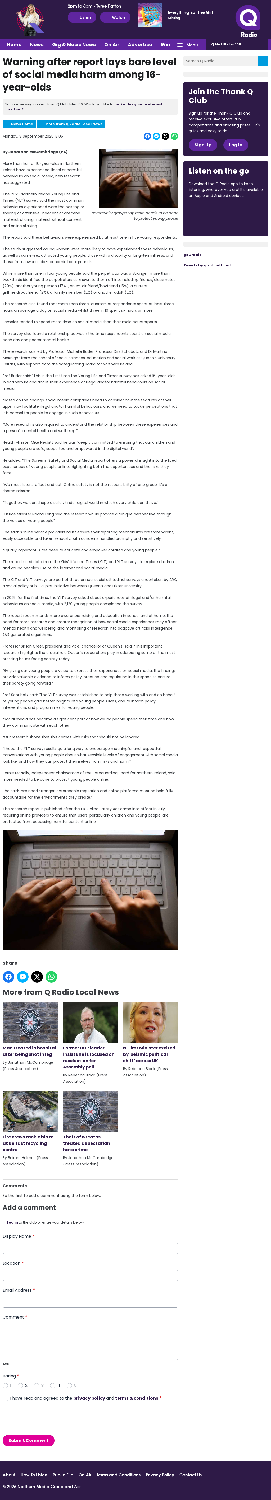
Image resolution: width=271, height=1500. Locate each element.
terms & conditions (136, 1398)
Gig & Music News (74, 44)
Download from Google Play (209, 224)
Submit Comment (28, 1440)
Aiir (77, 1486)
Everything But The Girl (190, 12)
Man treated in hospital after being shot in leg (30, 1029)
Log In (235, 145)
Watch (115, 17)
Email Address (19, 1290)
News (37, 44)
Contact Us (190, 1474)
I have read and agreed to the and (86, 1398)
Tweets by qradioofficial (207, 265)
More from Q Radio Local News (73, 123)
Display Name (19, 1236)
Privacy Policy (160, 1474)
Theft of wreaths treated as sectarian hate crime (90, 1122)
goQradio (192, 254)
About (9, 1474)
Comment (15, 1317)
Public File (63, 1474)
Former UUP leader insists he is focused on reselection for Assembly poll (90, 1036)
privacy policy (89, 1398)
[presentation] (43, 1418)
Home (14, 44)
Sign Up (203, 145)
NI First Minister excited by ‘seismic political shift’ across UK (150, 1032)
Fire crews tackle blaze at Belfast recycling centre (30, 1122)
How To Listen (34, 1474)
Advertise (140, 44)
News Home (22, 123)
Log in (12, 1222)
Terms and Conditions (119, 1474)
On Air (111, 44)
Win (165, 44)
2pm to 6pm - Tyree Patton (94, 6)
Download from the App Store (209, 210)
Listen (82, 17)
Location (13, 1263)
